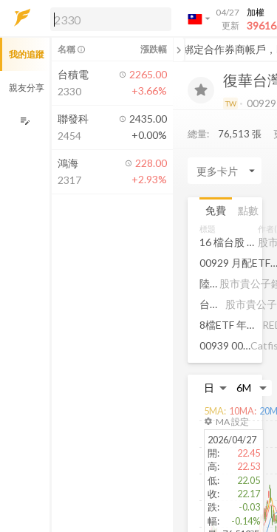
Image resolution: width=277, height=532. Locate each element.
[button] (107, 18)
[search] (110, 19)
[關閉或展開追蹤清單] (179, 49)
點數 (248, 210)
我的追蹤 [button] (26, 54)
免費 (215, 210)
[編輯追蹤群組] (24, 120)
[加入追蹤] (201, 90)
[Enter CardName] (224, 170)
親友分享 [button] (26, 87)
